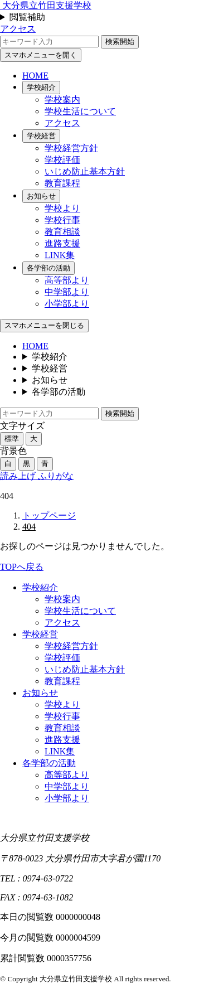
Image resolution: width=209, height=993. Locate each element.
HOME (35, 75)
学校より (62, 208)
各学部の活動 (48, 268)
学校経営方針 (71, 148)
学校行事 (62, 220)
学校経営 (41, 136)
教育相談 (62, 231)
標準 (11, 438)
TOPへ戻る (21, 566)
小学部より (67, 303)
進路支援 (62, 243)
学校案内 (62, 99)
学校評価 (62, 159)
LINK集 (60, 255)
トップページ (49, 515)
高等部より (67, 280)
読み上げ (19, 476)
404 (29, 526)
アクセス (18, 28)
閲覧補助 (27, 17)
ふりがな (56, 476)
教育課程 (62, 183)
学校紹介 (41, 87)
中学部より (67, 292)
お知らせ (41, 196)
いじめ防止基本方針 (85, 171)
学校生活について (80, 111)
